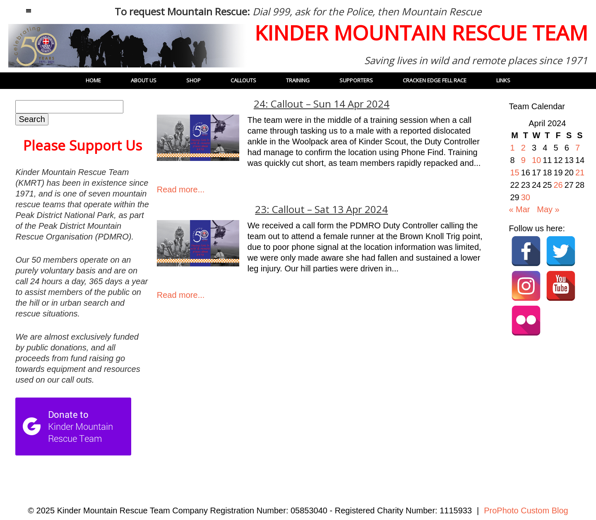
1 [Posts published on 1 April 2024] (512, 147)
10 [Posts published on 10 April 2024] (536, 160)
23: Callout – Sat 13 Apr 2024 (321, 209)
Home (93, 80)
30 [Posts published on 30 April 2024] (525, 197)
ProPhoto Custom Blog (526, 510)
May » (548, 209)
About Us (143, 80)
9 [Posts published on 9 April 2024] (523, 160)
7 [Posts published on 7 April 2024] (577, 147)
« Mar (519, 209)
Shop (193, 80)
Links (503, 80)
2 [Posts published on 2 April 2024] (523, 147)
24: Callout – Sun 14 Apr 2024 (321, 103)
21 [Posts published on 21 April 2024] (579, 172)
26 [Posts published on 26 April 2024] (557, 184)
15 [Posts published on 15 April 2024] (514, 172)
